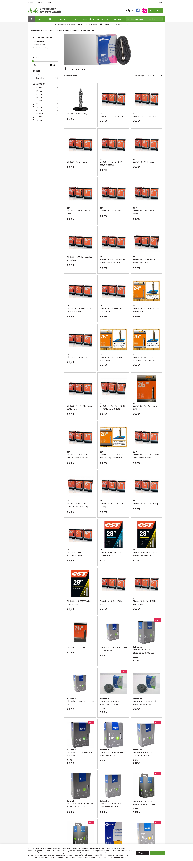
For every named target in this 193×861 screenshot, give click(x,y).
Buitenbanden (39, 44)
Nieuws (40, 2)
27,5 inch (39, 113)
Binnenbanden (87, 30)
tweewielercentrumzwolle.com (43, 30)
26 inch (39, 110)
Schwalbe (40, 78)
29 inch (39, 120)
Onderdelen (102, 19)
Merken (152, 19)
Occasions (132, 19)
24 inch (39, 107)
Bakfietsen (52, 19)
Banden (75, 30)
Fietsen (40, 19)
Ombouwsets (118, 19)
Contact (49, 2)
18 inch (39, 97)
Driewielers (65, 19)
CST (37, 74)
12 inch (39, 87)
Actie (142, 19)
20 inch (39, 100)
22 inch (39, 104)
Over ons (31, 2)
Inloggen (159, 2)
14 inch (39, 91)
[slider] (33, 61)
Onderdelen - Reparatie (43, 48)
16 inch (39, 94)
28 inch (39, 116)
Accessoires (88, 19)
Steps (76, 19)
